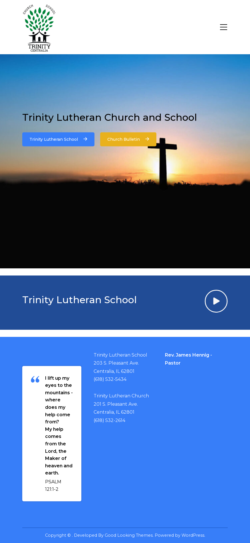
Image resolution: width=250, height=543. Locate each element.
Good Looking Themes (129, 535)
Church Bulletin (128, 139)
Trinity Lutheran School (58, 139)
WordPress (193, 535)
